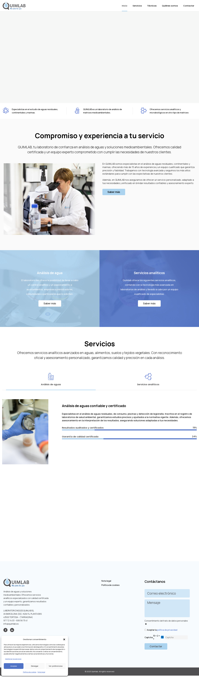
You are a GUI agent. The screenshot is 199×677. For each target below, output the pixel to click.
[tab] (51, 379)
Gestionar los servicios (13, 659)
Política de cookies (29, 672)
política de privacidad (167, 629)
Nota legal (41, 672)
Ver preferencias (56, 666)
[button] (64, 639)
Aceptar (13, 666)
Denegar (34, 666)
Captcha (149, 637)
